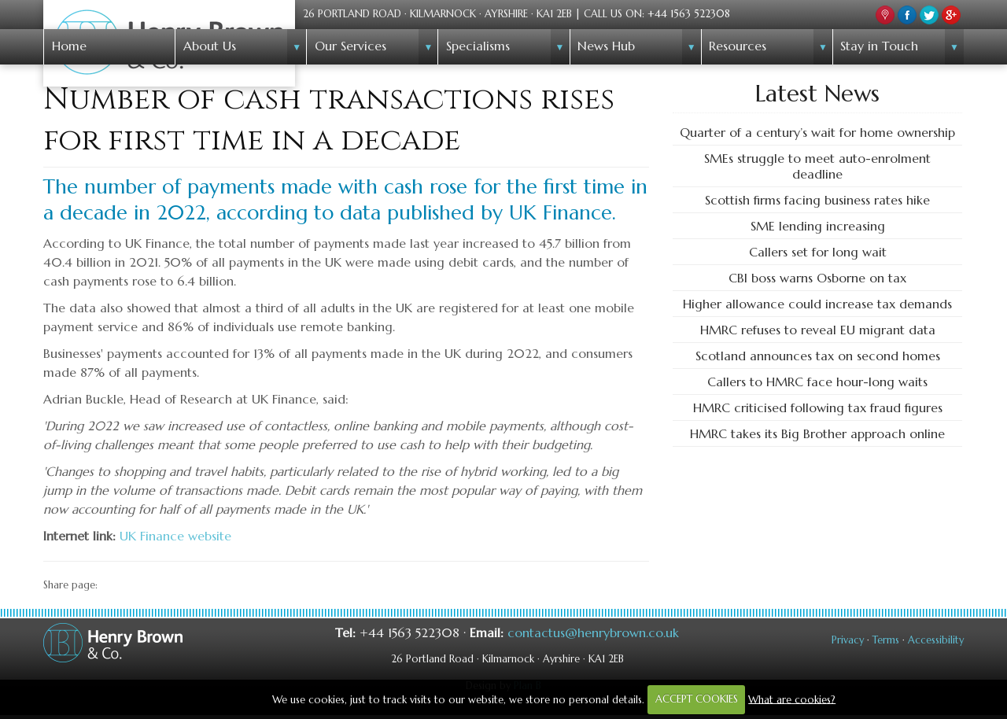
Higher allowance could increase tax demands (817, 304)
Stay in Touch (879, 45)
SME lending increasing (818, 226)
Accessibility (936, 640)
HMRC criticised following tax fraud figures (817, 407)
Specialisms (478, 45)
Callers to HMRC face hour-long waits (817, 381)
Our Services (350, 45)
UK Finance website (175, 536)
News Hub (606, 45)
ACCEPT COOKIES (696, 699)
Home (69, 45)
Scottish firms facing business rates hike (817, 200)
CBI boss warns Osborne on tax (817, 278)
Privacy (848, 640)
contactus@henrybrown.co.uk (593, 632)
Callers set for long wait (818, 252)
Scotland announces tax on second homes (817, 355)
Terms (885, 640)
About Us (209, 45)
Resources (737, 45)
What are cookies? (791, 699)
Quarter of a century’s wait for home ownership (817, 132)
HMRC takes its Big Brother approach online (817, 433)
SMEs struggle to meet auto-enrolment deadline (817, 166)
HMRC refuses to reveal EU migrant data (817, 329)
